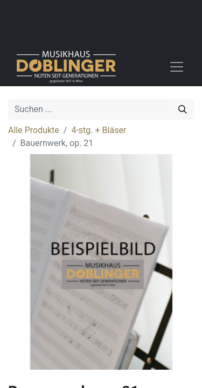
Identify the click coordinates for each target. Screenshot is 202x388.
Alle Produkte (33, 130)
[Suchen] (182, 109)
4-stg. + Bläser (98, 130)
